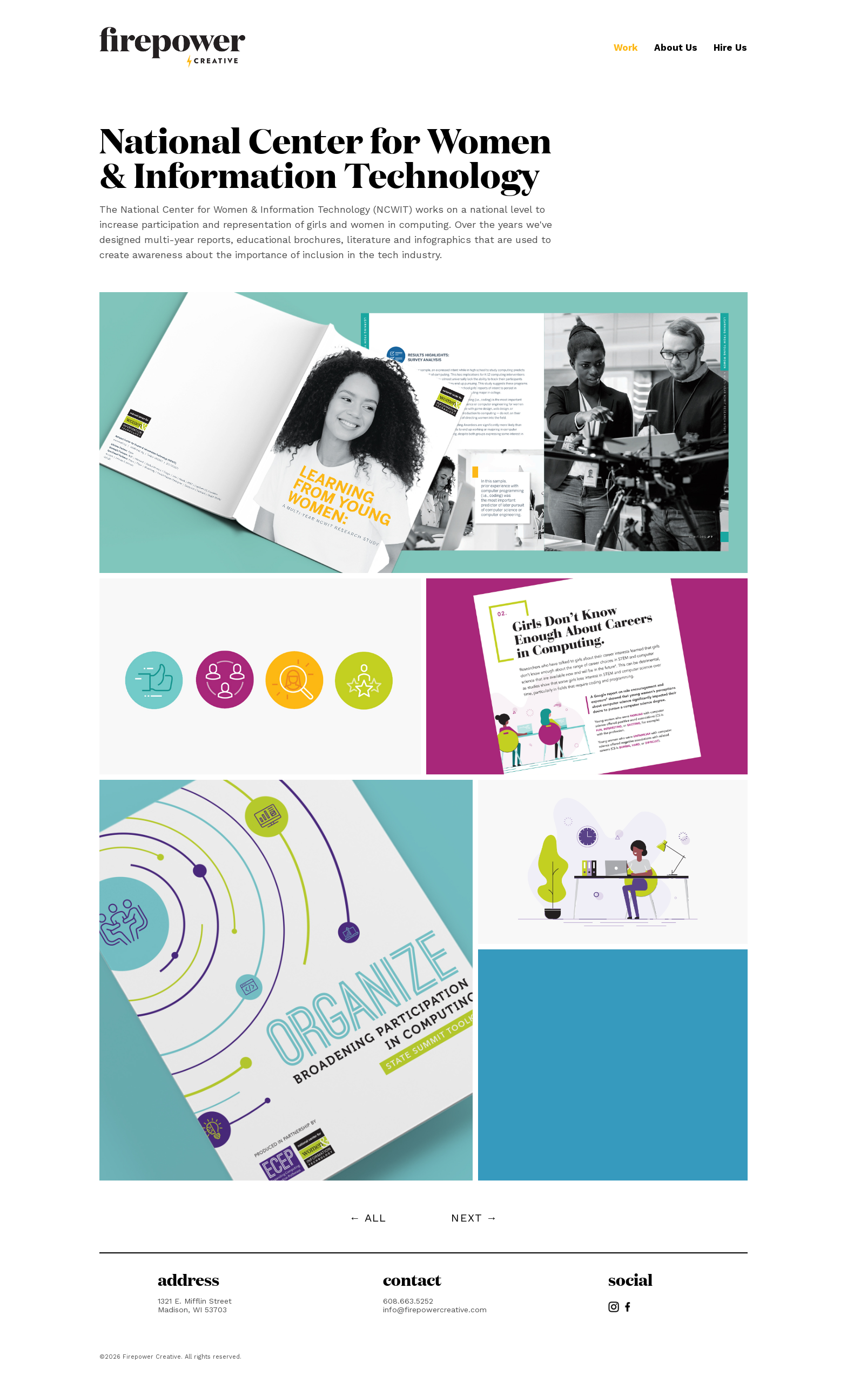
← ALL (368, 1217)
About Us (675, 47)
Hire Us (730, 47)
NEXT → (474, 1217)
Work (626, 47)
